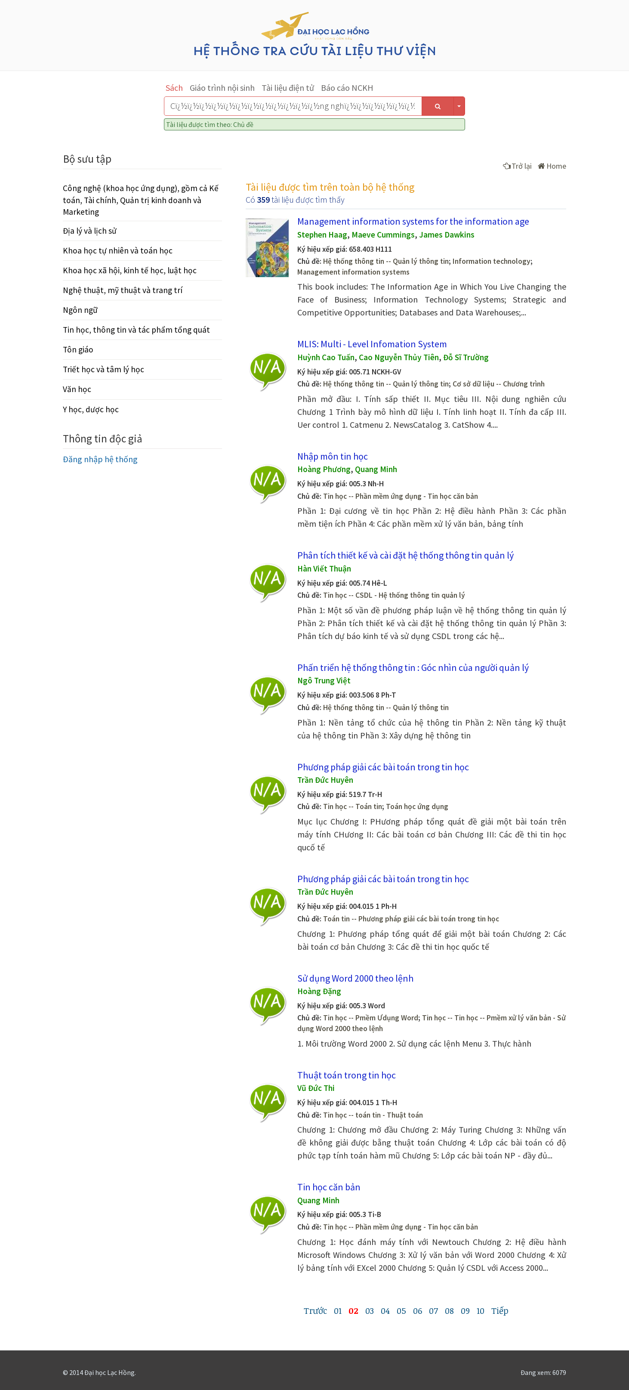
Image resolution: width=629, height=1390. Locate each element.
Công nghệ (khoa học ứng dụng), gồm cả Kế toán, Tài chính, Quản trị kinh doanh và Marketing (141, 199)
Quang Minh (376, 469)
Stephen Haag (322, 234)
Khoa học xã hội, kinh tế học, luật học (130, 270)
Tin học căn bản (329, 1187)
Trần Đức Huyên (325, 780)
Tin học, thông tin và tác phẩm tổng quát (136, 329)
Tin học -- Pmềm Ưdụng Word (370, 1017)
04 (385, 1310)
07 (433, 1310)
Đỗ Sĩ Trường (466, 357)
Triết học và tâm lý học (103, 369)
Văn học (77, 389)
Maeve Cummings (383, 234)
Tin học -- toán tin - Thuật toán (373, 1115)
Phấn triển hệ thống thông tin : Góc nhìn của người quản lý (413, 667)
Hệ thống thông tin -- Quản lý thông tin (386, 261)
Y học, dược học (91, 409)
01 (338, 1310)
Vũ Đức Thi (316, 1088)
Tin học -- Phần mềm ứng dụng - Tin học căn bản (400, 496)
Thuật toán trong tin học (346, 1075)
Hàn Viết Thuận (324, 568)
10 (480, 1310)
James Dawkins (447, 234)
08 (449, 1310)
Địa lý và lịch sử (90, 230)
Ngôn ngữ (80, 310)
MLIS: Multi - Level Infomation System (372, 344)
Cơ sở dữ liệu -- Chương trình (499, 384)
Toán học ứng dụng (417, 806)
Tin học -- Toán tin (352, 806)
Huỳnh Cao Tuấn (326, 357)
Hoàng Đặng (319, 991)
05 (401, 1310)
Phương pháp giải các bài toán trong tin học (383, 767)
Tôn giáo (78, 349)
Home (552, 166)
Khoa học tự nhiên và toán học (118, 250)
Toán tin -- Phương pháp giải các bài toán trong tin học (411, 919)
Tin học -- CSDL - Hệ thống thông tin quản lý (394, 595)
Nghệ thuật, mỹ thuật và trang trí (122, 290)
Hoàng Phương (324, 469)
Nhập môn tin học (332, 456)
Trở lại (517, 166)
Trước (315, 1310)
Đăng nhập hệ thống (100, 459)
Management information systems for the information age (413, 221)
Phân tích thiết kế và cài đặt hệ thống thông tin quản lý (405, 555)
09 (465, 1310)
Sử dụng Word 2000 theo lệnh (355, 978)
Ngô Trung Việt (324, 680)
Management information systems (353, 272)
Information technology (491, 261)
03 (369, 1310)
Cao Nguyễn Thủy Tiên (399, 357)
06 (417, 1310)
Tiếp (500, 1310)
